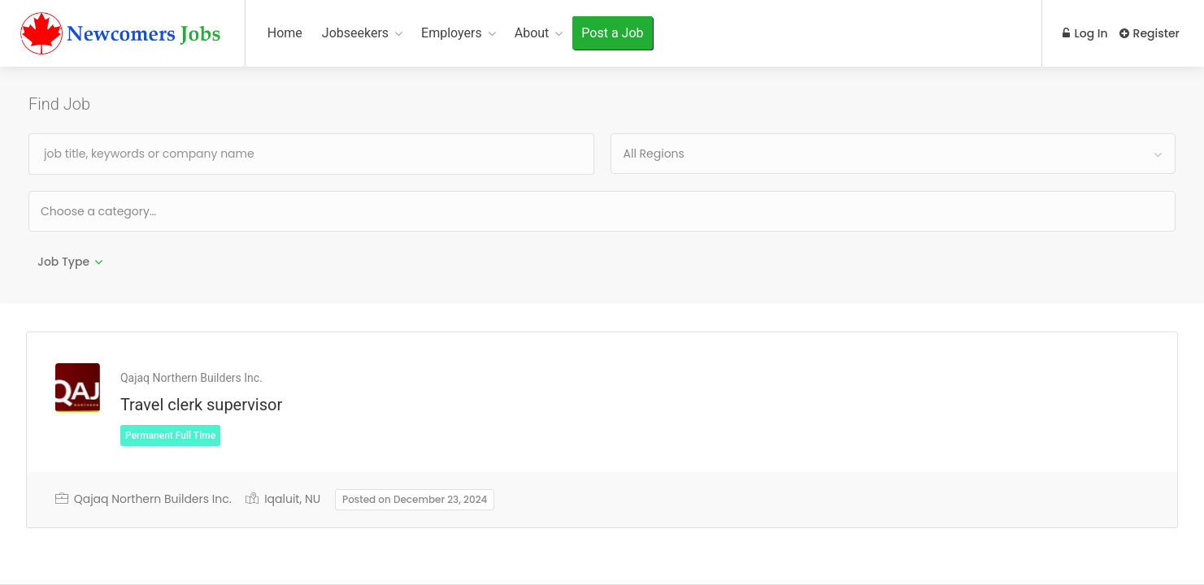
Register (1149, 33)
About (532, 33)
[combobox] (893, 153)
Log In (1083, 33)
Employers (451, 33)
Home (284, 33)
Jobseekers (355, 33)
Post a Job (612, 33)
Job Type (63, 262)
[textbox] (150, 211)
